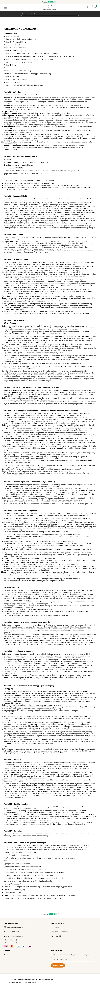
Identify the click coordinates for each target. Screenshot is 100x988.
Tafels (6, 955)
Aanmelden (58, 965)
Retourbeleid (56, 936)
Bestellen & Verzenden (59, 932)
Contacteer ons (57, 927)
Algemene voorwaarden (13, 982)
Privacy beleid (30, 982)
